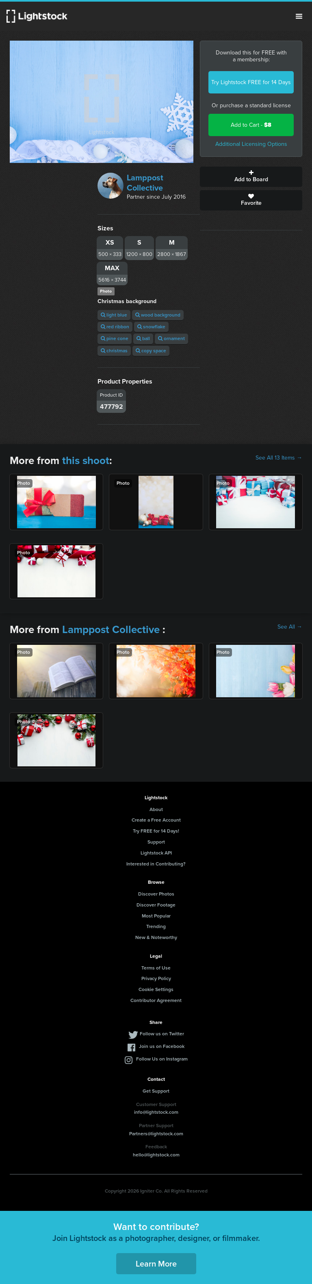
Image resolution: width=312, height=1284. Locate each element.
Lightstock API (156, 853)
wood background (157, 315)
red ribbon (115, 326)
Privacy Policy (156, 978)
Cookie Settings (156, 989)
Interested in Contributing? (156, 864)
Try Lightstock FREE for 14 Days (251, 82)
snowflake (151, 326)
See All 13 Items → (279, 458)
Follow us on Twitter (162, 1033)
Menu (299, 16)
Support (156, 842)
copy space (151, 350)
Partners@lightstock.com (156, 1133)
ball (143, 338)
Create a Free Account (156, 820)
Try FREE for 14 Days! (156, 831)
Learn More (156, 1264)
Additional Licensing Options (251, 144)
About (156, 809)
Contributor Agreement (156, 1000)
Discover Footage (156, 905)
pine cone (114, 338)
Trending (156, 926)
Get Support (156, 1091)
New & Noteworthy (156, 937)
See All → (289, 627)
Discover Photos (156, 894)
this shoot (85, 460)
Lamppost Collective (145, 182)
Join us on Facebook (161, 1046)
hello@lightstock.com (156, 1154)
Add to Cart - (251, 125)
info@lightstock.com (156, 1112)
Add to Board (251, 177)
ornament (171, 338)
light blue (114, 315)
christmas (114, 350)
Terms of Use (156, 968)
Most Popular (156, 916)
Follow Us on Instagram (162, 1059)
